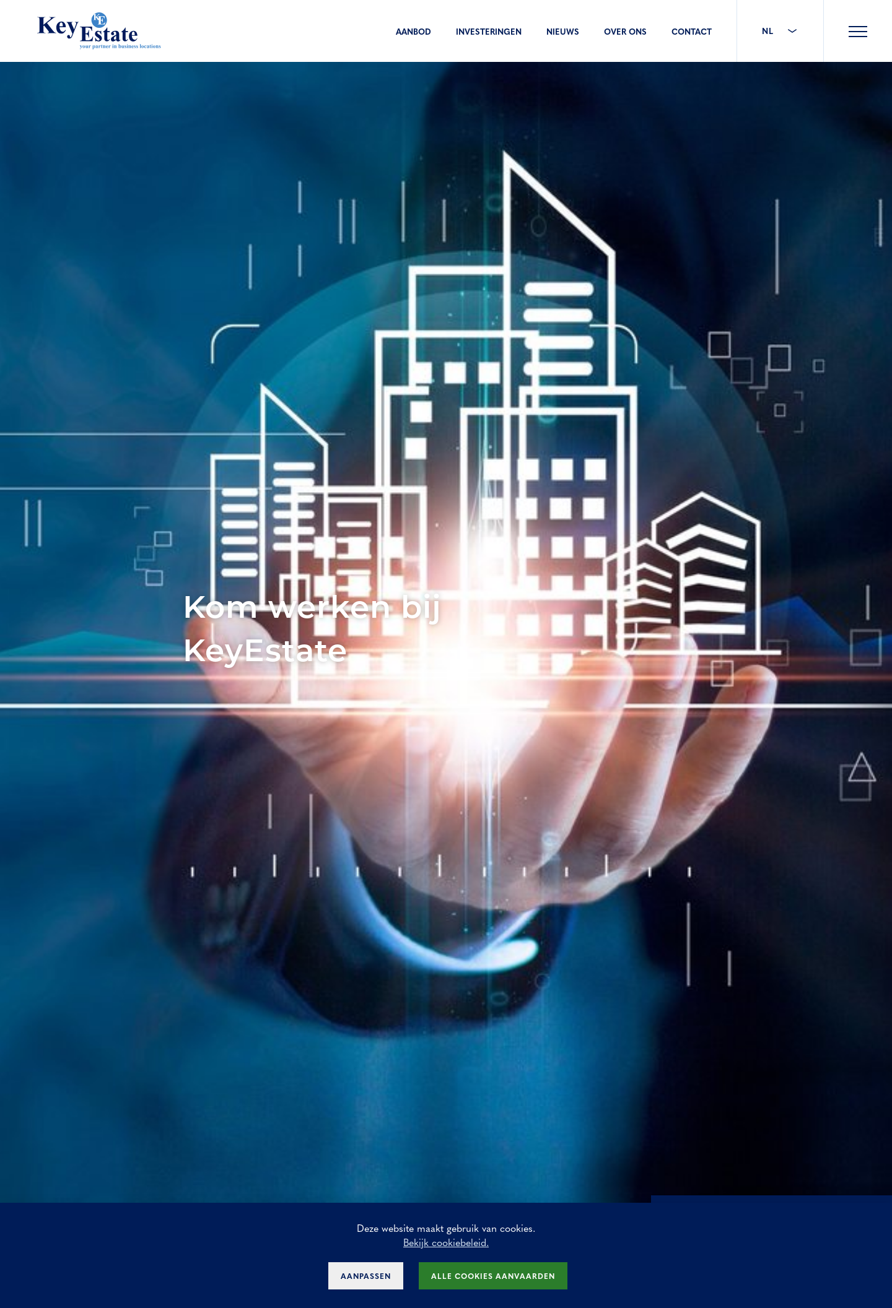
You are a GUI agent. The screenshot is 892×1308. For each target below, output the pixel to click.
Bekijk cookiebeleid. (446, 1242)
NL (780, 31)
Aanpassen (366, 1275)
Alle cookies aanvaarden (493, 1275)
